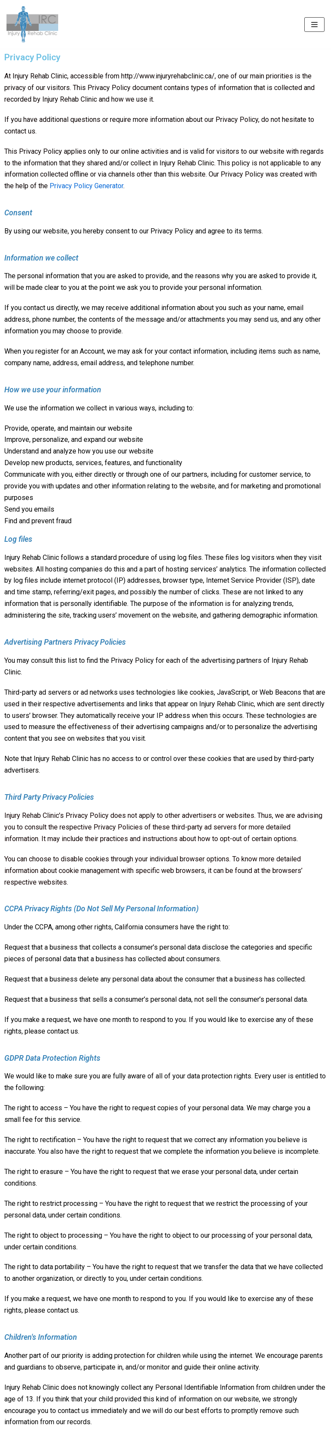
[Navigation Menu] (314, 24)
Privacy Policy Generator (86, 186)
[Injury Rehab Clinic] (32, 24)
